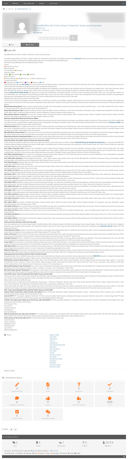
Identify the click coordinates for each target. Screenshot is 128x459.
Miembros (16, 3)
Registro (42, 3)
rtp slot (52, 353)
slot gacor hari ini (55, 355)
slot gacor (53, 347)
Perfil (11, 44)
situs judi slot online (56, 359)
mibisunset (53, 339)
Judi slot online (54, 335)
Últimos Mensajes (29, 3)
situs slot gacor (55, 349)
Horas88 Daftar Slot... (22, 9)
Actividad (30, 44)
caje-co (52, 341)
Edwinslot (53, 363)
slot (84, 100)
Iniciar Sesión (53, 3)
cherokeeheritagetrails (57, 345)
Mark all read (53, 451)
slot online (53, 337)
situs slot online (55, 367)
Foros (6, 3)
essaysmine (54, 343)
